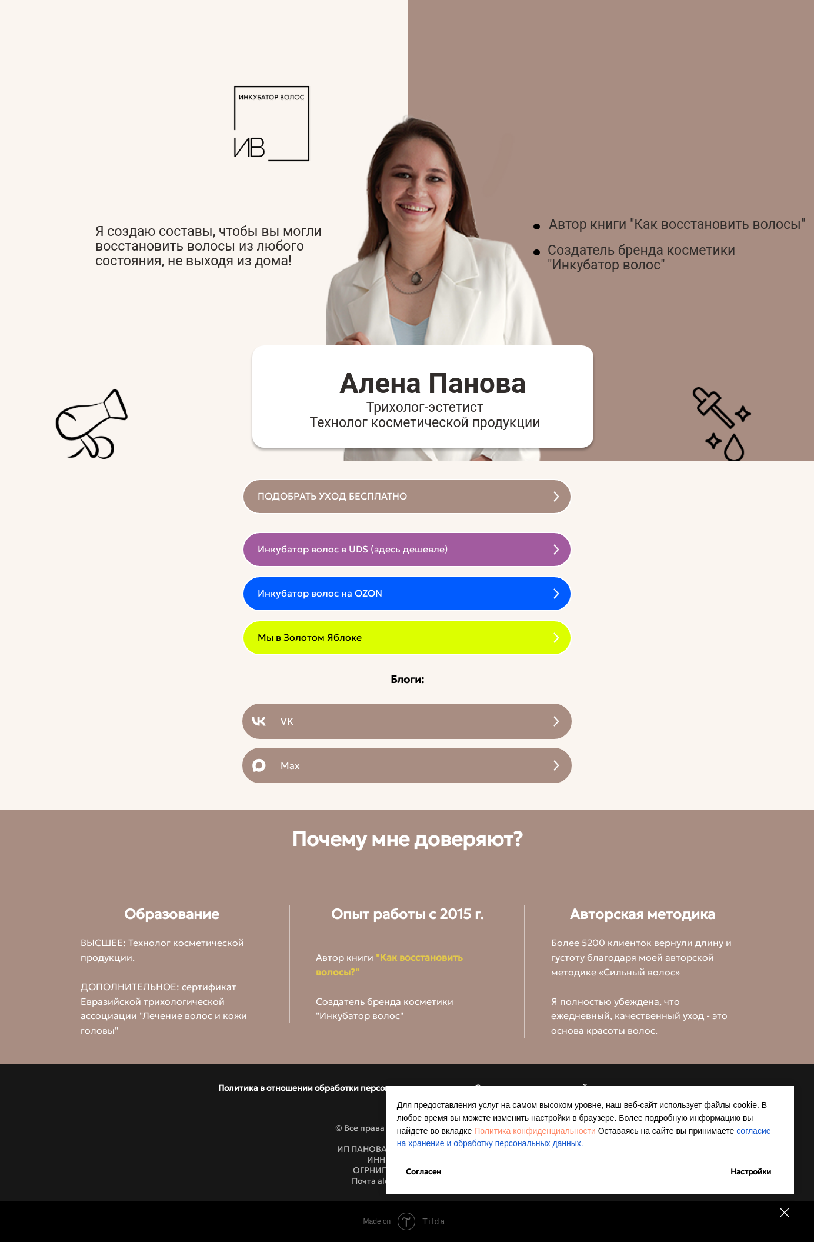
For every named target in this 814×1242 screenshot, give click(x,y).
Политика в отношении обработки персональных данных (336, 1088)
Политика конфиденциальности (701, 1118)
